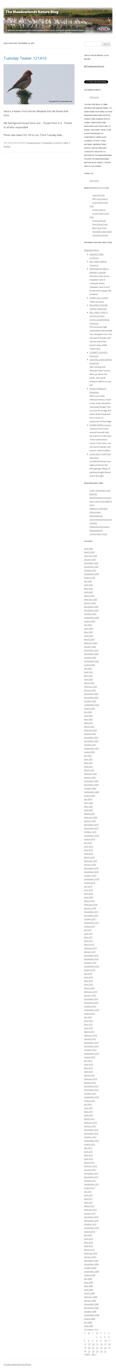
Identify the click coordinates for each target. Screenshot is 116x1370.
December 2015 (91, 999)
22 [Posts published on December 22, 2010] (97, 1347)
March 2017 (89, 944)
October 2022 (90, 701)
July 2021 (88, 755)
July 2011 (88, 1191)
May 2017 (88, 937)
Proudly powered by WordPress (17, 1364)
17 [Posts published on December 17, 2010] (105, 1344)
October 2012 (90, 1137)
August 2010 (89, 1231)
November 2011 (91, 1177)
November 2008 (91, 1307)
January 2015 (90, 1039)
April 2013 (88, 1115)
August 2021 (89, 752)
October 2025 (90, 570)
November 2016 (91, 959)
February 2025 (90, 599)
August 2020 (89, 795)
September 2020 (91, 792)
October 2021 (90, 744)
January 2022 (90, 733)
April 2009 (88, 1289)
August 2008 (89, 1318)
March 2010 (89, 1249)
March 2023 (89, 683)
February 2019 (90, 861)
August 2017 (89, 926)
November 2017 (91, 915)
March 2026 (89, 552)
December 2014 (91, 1042)
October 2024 (90, 614)
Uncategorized (33, 142)
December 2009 (91, 1260)
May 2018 (88, 893)
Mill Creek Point (99, 228)
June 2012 (88, 1151)
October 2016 (90, 962)
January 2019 (90, 864)
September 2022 (91, 704)
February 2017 (90, 948)
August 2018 (89, 882)
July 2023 (88, 668)
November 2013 (91, 1089)
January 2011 (90, 1213)
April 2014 (88, 1071)
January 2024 (90, 646)
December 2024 (91, 606)
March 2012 (89, 1162)
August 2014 (89, 1057)
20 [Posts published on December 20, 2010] (89, 1347)
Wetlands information (100, 526)
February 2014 (90, 1079)
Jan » (94, 1354)
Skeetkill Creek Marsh (102, 231)
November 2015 (91, 1002)
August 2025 (89, 577)
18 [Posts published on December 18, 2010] (109, 1344)
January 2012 (90, 1169)
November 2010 (91, 1220)
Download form (91, 250)
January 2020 (90, 821)
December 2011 (91, 1173)
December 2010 (91, 1217)
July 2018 (88, 886)
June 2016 (88, 977)
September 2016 (91, 966)
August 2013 (89, 1100)
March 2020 (89, 813)
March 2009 (89, 1293)
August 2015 (89, 1013)
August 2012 (89, 1144)
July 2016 (88, 973)
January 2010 (90, 1257)
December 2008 (91, 1304)
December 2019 (91, 824)
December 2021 (91, 737)
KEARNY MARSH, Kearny (100, 425)
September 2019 (91, 835)
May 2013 (88, 1111)
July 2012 (88, 1148)
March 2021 (89, 770)
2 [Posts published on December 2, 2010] (100, 1336)
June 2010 (88, 1238)
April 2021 (88, 766)
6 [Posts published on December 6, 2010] (88, 1340)
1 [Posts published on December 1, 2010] (96, 1336)
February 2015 (90, 1035)
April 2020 (88, 810)
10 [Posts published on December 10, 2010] (105, 1340)
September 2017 (91, 922)
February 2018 (90, 904)
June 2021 (88, 759)
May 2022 (88, 719)
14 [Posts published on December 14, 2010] (93, 1344)
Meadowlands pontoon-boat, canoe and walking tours (101, 501)
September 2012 (91, 1140)
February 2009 (90, 1297)
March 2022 (89, 726)
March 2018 (89, 901)
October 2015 (90, 1006)
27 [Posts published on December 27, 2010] (89, 1351)
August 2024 (89, 621)
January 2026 (90, 559)
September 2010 (91, 1228)
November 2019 (91, 828)
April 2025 (88, 592)
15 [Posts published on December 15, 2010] (97, 1344)
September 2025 (91, 574)
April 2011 (88, 1202)
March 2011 (89, 1206)
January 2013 (90, 1126)
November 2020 (91, 784)
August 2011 (89, 1188)
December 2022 (91, 693)
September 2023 (91, 661)
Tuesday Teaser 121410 (25, 58)
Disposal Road (99, 220)
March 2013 (89, 1119)
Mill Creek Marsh (100, 199)
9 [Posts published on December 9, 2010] (100, 1340)
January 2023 (90, 690)
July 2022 (88, 712)
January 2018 (90, 908)
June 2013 (88, 1108)
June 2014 (88, 1064)
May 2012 (88, 1155)
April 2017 (88, 941)
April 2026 (88, 548)
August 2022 (89, 708)
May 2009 (88, 1286)
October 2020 (90, 788)
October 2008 (90, 1311)
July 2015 (88, 1017)
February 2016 (90, 991)
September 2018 (91, 879)
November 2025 (91, 566)
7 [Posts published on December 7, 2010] (92, 1340)
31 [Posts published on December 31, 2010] (105, 1351)
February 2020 (90, 817)
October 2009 (90, 1267)
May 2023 (88, 675)
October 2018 (90, 875)
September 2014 (91, 1053)
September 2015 (91, 1010)
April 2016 (88, 984)
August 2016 (89, 970)
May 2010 (88, 1242)
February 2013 (90, 1122)
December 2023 (91, 650)
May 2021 (88, 763)
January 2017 (90, 951)
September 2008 (91, 1315)
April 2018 (88, 897)
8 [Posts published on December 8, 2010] (96, 1340)
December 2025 (91, 563)
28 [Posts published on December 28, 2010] (93, 1351)
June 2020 (88, 802)
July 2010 (88, 1235)
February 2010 (90, 1253)
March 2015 (89, 1031)
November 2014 (91, 1046)
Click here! (94, 97)
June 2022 (88, 715)
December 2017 (91, 911)
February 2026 (90, 555)
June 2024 (88, 628)
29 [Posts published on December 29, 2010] (97, 1351)
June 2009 (88, 1282)
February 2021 (90, 773)
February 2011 (90, 1209)
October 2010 (90, 1224)
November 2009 (91, 1264)
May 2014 (88, 1068)
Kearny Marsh (98, 209)
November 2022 (91, 697)
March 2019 (89, 857)
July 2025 (88, 581)
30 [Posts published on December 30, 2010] (101, 1351)
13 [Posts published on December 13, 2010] (89, 1344)
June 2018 (88, 890)
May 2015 (88, 1024)
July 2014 (88, 1060)
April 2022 (88, 723)
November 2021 (91, 741)
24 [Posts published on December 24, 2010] (105, 1347)
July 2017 (88, 930)
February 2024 (90, 643)
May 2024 (88, 632)
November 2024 (91, 610)
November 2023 (91, 654)
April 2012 (88, 1158)
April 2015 (88, 1028)
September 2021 (91, 748)
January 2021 (90, 777)
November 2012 (91, 1133)
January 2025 (90, 603)
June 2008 (88, 1326)
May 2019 (88, 850)
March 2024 (89, 639)
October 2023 (90, 657)
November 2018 (91, 871)
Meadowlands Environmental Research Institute (101, 519)
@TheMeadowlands (94, 66)
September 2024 (91, 617)
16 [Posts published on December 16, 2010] (101, 1344)
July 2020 (88, 799)
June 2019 (88, 846)
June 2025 (88, 585)
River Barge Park (100, 224)
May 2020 (88, 806)
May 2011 (88, 1198)
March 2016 (89, 988)
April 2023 (88, 679)
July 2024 (88, 624)
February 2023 (90, 686)
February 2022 (90, 730)
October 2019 (90, 832)
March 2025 (89, 595)
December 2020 (91, 781)
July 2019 (88, 842)
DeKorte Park (98, 195)
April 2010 (88, 1246)
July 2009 (88, 1278)
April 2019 (88, 853)
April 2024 (88, 635)
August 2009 (89, 1275)
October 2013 (90, 1093)
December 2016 (91, 955)
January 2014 (90, 1082)
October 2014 (90, 1050)
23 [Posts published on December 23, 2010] (101, 1347)
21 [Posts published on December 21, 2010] (93, 1347)
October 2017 (90, 919)
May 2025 (88, 588)
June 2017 (88, 933)
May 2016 (88, 980)
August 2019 (89, 839)
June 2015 (88, 1020)
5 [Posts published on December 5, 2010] (84, 1340)
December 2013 (91, 1086)
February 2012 (90, 1166)
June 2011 (88, 1195)
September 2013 (91, 1097)
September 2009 (91, 1271)
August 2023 (89, 664)
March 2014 (89, 1075)
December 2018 (91, 868)
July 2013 (88, 1104)
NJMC (66, 142)
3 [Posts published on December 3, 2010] (104, 1336)
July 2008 (88, 1322)
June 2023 (88, 672)
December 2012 (91, 1129)
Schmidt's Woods (100, 235)
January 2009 (90, 1300)
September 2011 (91, 1184)
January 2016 (90, 995)
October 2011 (90, 1180)
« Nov (87, 1354)
